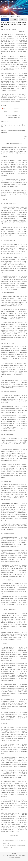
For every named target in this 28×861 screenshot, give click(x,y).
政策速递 (18, 16)
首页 (7, 16)
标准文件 (23, 19)
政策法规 (12, 16)
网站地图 (14, 853)
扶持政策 (14, 19)
